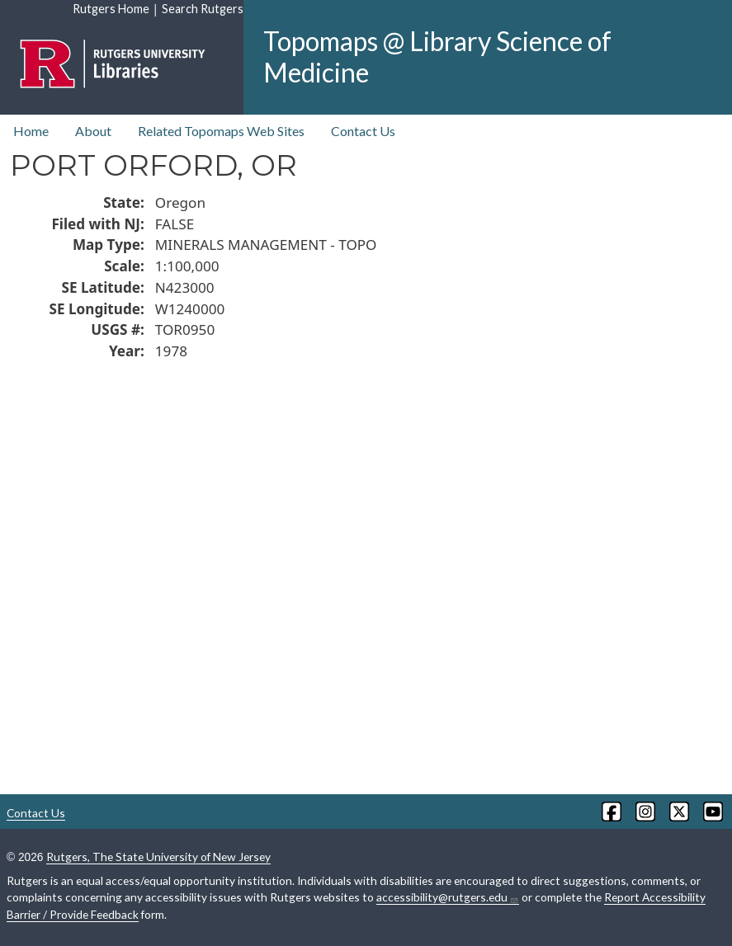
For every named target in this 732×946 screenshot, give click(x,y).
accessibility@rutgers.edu (447, 897)
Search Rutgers (202, 9)
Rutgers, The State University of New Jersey (158, 857)
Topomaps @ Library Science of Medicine (437, 56)
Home (31, 131)
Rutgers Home (111, 9)
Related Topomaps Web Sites (221, 131)
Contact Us (363, 131)
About (93, 131)
